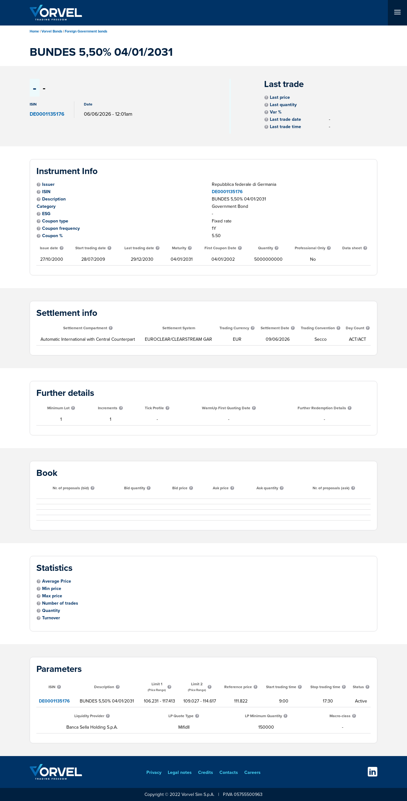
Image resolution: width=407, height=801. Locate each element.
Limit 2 (197, 686)
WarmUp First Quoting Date (226, 408)
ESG (46, 213)
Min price (51, 588)
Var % (276, 112)
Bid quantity (134, 488)
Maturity (179, 248)
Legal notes (180, 772)
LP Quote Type (181, 715)
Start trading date (90, 248)
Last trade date (285, 119)
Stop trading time (325, 686)
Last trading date (139, 248)
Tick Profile (154, 408)
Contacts (228, 772)
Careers (252, 772)
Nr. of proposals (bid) (71, 488)
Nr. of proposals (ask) (331, 488)
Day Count (355, 328)
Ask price (221, 488)
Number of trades (60, 603)
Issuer (48, 184)
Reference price (238, 686)
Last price (280, 97)
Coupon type (55, 221)
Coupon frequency (61, 228)
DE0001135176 (227, 191)
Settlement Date (275, 328)
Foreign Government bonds (86, 31)
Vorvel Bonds (51, 31)
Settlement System (178, 328)
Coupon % (52, 235)
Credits (205, 772)
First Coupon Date (220, 248)
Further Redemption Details (322, 408)
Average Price (56, 581)
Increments (107, 408)
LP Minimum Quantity (263, 715)
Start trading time (281, 686)
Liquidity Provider (89, 715)
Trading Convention (318, 328)
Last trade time (285, 126)
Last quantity (283, 104)
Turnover (51, 618)
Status (358, 686)
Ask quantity (267, 488)
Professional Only (310, 248)
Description (54, 199)
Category (46, 206)
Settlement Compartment (85, 328)
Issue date (49, 248)
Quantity (265, 248)
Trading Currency (234, 328)
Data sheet (352, 248)
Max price (52, 596)
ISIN (46, 191)
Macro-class (340, 715)
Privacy (153, 772)
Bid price (180, 488)
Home (34, 31)
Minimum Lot (58, 408)
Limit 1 (157, 686)
